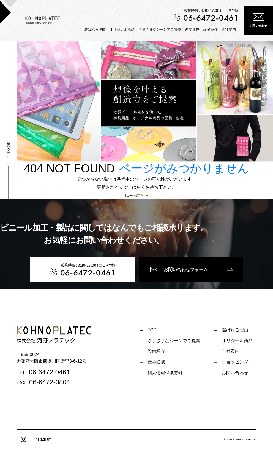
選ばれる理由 (95, 29)
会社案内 (229, 29)
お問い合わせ (258, 20)
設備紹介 (210, 29)
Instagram (34, 439)
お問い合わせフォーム (179, 269)
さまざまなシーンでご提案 (159, 29)
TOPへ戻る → (136, 195)
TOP (218, 45)
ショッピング (235, 362)
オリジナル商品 (122, 29)
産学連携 (192, 29)
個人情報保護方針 (165, 372)
